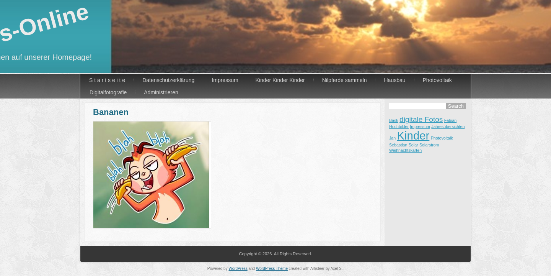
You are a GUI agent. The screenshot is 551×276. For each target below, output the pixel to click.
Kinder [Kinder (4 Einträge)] (413, 135)
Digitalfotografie (108, 92)
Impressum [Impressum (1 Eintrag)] (420, 126)
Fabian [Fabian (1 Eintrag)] (450, 120)
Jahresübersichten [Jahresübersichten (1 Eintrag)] (448, 126)
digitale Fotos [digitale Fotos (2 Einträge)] (421, 119)
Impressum (225, 80)
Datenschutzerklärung (168, 80)
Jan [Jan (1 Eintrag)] (392, 138)
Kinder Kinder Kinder (280, 80)
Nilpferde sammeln (344, 80)
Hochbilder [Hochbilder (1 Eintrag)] (399, 126)
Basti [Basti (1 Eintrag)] (393, 120)
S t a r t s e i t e (107, 80)
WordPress (237, 268)
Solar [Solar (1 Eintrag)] (413, 145)
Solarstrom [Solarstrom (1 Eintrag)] (429, 145)
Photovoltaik (437, 80)
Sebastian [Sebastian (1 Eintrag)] (398, 145)
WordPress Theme (272, 268)
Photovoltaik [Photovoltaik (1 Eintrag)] (442, 138)
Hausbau (394, 80)
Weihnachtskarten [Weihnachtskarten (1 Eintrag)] (405, 150)
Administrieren (161, 92)
